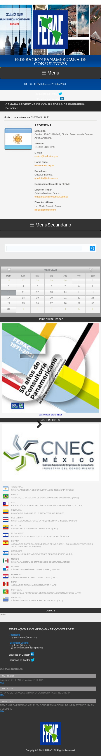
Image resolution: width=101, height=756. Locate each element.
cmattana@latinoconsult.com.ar (51, 196)
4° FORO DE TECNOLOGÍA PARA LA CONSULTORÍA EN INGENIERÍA (35, 693)
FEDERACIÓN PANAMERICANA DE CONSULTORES (51, 61)
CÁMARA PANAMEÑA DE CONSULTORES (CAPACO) (35, 570)
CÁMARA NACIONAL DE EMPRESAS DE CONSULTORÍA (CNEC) (40, 562)
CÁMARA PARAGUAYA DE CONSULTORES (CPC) (33, 577)
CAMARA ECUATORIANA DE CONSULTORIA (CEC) (34, 529)
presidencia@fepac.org (25, 637)
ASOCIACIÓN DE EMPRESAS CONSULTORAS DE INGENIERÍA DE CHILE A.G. (47, 505)
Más (2, 683)
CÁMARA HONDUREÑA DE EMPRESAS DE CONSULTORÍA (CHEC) (42, 554)
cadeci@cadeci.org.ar (46, 156)
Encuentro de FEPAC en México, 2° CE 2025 (22, 680)
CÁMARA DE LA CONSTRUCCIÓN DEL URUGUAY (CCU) (37, 600)
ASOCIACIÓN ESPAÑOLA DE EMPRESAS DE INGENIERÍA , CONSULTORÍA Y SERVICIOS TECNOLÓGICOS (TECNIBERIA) (52, 545)
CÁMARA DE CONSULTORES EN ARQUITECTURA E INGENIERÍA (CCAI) (44, 521)
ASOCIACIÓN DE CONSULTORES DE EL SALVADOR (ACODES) (40, 536)
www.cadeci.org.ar (44, 165)
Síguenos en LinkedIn (50, 99)
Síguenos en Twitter (46, 94)
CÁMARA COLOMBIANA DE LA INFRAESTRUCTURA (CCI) (37, 513)
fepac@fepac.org (22, 645)
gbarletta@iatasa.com (46, 178)
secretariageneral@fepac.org (28, 647)
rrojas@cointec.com (45, 209)
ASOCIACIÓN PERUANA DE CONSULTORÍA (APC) (34, 585)
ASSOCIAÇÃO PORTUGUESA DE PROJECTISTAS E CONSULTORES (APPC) (46, 593)
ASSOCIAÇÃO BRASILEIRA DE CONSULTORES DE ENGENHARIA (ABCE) (45, 498)
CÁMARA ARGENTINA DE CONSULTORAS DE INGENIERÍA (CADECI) (42, 490)
